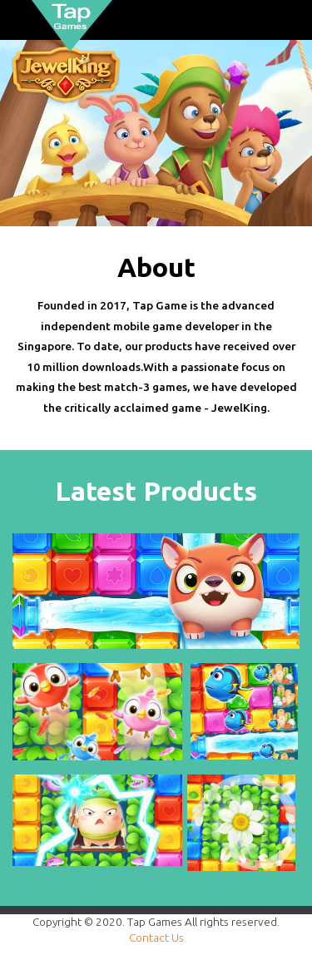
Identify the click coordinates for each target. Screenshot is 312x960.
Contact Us (156, 937)
